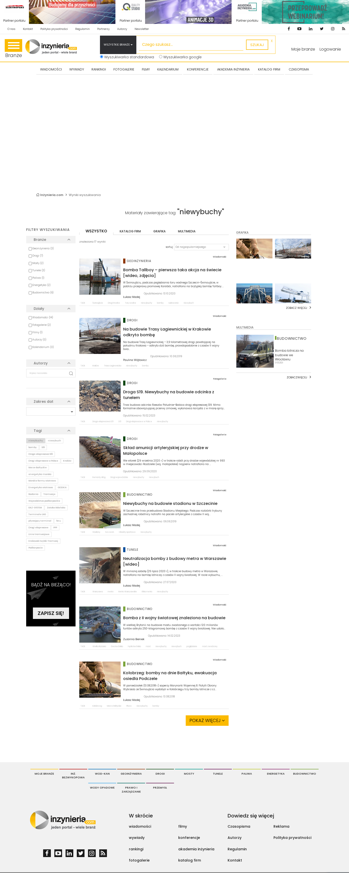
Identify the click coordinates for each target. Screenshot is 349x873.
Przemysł (160, 788)
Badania (33, 494)
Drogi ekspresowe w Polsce (43, 460)
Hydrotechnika (134, 646)
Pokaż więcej (207, 720)
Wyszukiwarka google (180, 57)
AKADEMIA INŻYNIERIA (233, 69)
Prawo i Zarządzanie (131, 790)
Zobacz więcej (296, 308)
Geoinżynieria (131, 774)
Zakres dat (43, 401)
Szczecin (109, 532)
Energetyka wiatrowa (40, 487)
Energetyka (276, 774)
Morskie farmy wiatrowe (42, 480)
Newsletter (142, 29)
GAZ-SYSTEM (35, 507)
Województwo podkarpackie (44, 500)
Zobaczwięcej (297, 377)
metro (110, 591)
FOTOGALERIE (123, 69)
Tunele (218, 774)
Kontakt (28, 29)
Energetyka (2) (41, 285)
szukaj (257, 44)
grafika (159, 231)
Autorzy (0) (39, 339)
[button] (201, 247)
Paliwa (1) (38, 278)
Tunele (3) (38, 270)
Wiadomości (51, 69)
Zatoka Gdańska (56, 507)
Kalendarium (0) (43, 347)
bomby (32, 447)
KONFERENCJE (198, 69)
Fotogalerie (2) (41, 325)
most (148, 646)
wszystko (96, 231)
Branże (13, 49)
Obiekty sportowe (127, 532)
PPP (55, 527)
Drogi (160, 774)
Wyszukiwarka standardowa (127, 57)
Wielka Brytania (99, 646)
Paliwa (247, 774)
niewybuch (54, 440)
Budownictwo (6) (43, 292)
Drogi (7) (37, 256)
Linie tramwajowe (38, 534)
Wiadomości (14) (42, 317)
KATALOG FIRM (269, 69)
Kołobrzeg (97, 706)
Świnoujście (97, 303)
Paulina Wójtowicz (135, 360)
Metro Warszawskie (127, 591)
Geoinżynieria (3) (43, 248)
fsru (58, 520)
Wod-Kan (102, 774)
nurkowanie (174, 303)
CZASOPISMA (299, 69)
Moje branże (44, 774)
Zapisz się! (51, 613)
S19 (43, 447)
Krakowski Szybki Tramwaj (43, 540)
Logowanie (330, 49)
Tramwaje (49, 494)
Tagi (38, 430)
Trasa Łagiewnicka (112, 365)
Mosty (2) (38, 263)
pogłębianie (191, 646)
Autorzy (122, 29)
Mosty (189, 774)
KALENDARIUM (167, 69)
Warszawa (97, 591)
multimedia (186, 231)
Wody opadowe (102, 788)
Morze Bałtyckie (37, 467)
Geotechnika (117, 646)
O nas (11, 29)
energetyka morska (39, 474)
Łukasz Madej (131, 297)
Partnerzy (103, 29)
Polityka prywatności (54, 29)
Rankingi (98, 69)
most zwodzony (209, 646)
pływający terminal (39, 520)
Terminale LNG (37, 514)
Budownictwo (304, 774)
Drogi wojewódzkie (119, 477)
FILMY (146, 69)
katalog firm (130, 231)
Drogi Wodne (114, 303)
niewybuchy (35, 440)
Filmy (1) (37, 332)
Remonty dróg (98, 477)
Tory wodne (130, 303)
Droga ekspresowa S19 (40, 454)
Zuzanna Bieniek (133, 639)
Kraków (67, 460)
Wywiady (76, 69)
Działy (39, 308)
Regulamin (82, 29)
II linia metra (147, 591)
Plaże (129, 706)
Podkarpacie (35, 547)
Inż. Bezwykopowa (73, 776)
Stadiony (96, 532)
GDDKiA (62, 487)
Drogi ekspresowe (38, 527)
